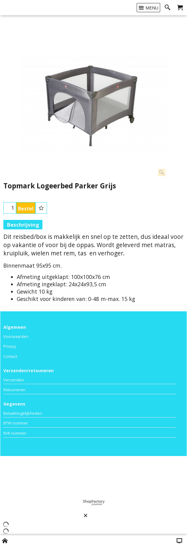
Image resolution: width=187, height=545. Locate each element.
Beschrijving (23, 224)
